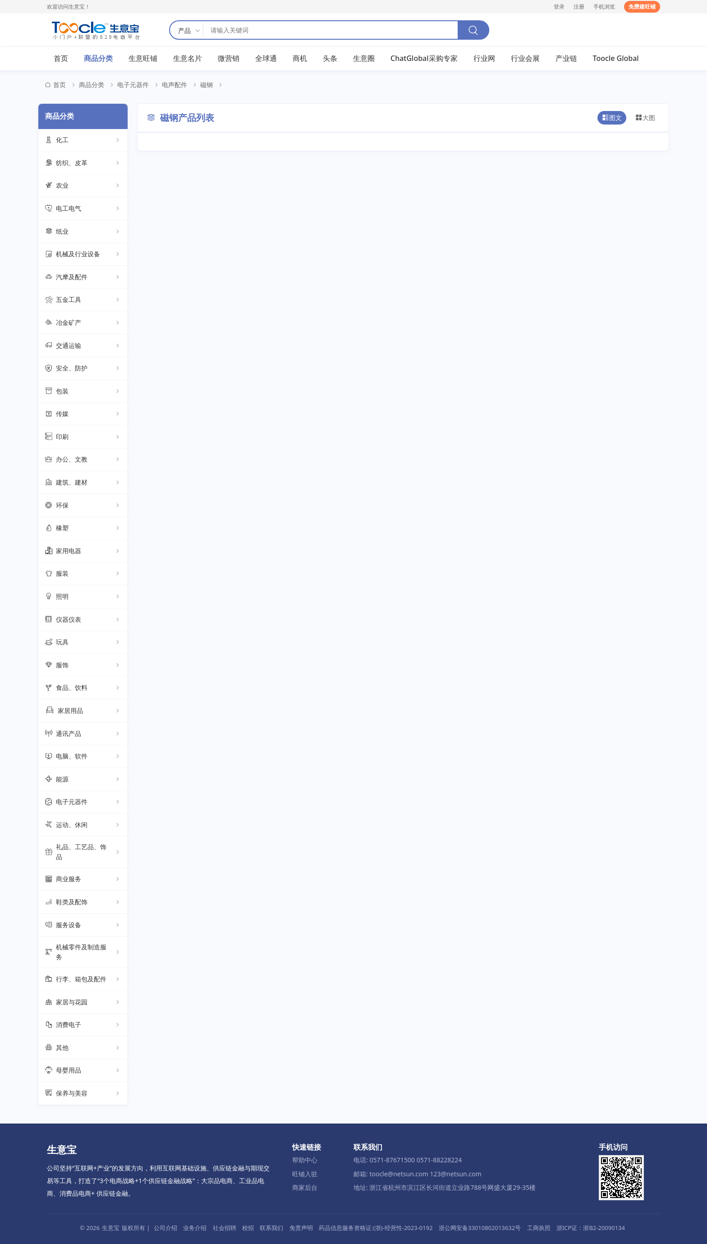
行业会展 (525, 58)
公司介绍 (165, 1228)
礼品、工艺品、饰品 (83, 851)
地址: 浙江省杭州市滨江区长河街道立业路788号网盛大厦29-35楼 (445, 1187)
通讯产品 (83, 734)
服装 (83, 574)
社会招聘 (224, 1228)
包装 (83, 391)
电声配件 (174, 84)
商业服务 (83, 879)
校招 (248, 1228)
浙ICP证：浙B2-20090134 (590, 1228)
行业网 (484, 58)
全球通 (266, 58)
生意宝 (110, 1228)
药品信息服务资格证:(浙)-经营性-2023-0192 (375, 1228)
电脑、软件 (83, 757)
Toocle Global (616, 58)
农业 (83, 186)
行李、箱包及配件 (83, 979)
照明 (83, 596)
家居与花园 (83, 1002)
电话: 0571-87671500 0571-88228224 (408, 1160)
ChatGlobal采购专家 (424, 58)
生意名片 (187, 58)
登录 (559, 6)
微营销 (228, 58)
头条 (330, 58)
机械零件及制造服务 (83, 952)
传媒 (83, 414)
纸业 (83, 231)
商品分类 (98, 58)
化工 (83, 140)
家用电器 (83, 551)
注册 (579, 6)
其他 (83, 1048)
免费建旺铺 (642, 6)
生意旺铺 (143, 58)
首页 (61, 58)
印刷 (83, 437)
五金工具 (83, 300)
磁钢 (206, 84)
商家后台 (304, 1187)
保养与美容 (83, 1093)
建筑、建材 (83, 482)
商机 (300, 58)
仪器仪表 (83, 619)
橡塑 (83, 528)
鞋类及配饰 (83, 902)
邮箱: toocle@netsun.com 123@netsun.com (418, 1174)
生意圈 (364, 58)
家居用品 (83, 711)
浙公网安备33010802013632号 (480, 1228)
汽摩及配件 (83, 277)
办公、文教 (83, 460)
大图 (645, 118)
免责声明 (301, 1228)
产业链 (566, 58)
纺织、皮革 (83, 163)
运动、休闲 (83, 825)
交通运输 (83, 345)
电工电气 (83, 208)
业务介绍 (195, 1228)
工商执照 (539, 1228)
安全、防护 (83, 369)
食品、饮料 (83, 688)
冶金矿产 (83, 322)
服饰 (83, 665)
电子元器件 (133, 84)
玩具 (83, 642)
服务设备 (83, 925)
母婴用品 (83, 1071)
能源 (83, 779)
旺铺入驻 (304, 1174)
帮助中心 (304, 1160)
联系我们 (271, 1228)
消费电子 (83, 1025)
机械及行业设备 (83, 254)
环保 (83, 505)
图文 (612, 118)
